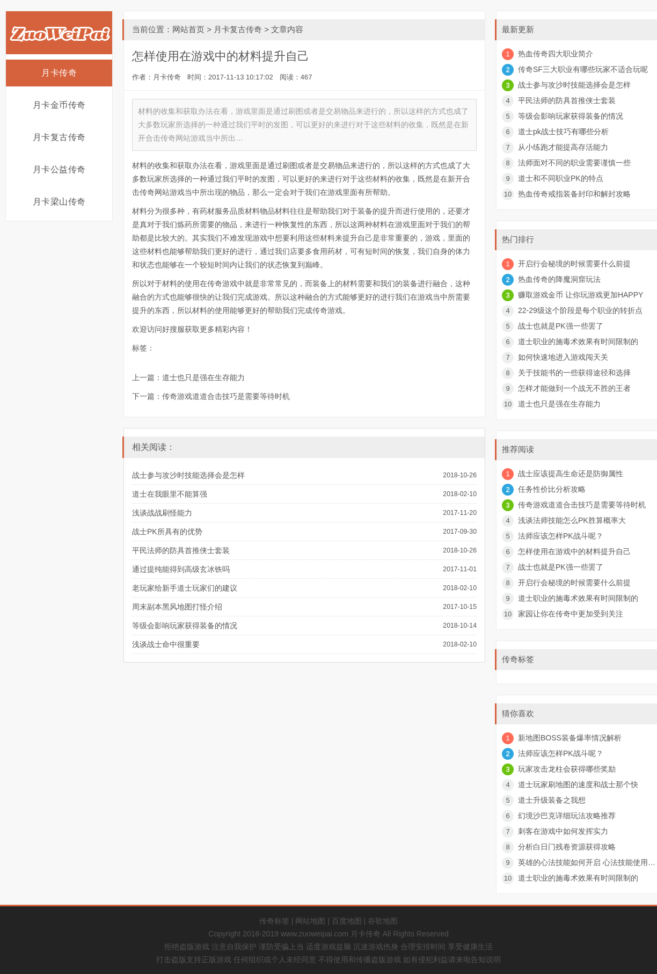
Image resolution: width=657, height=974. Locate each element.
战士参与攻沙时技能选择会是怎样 (188, 475)
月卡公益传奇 (59, 169)
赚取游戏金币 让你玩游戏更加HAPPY (580, 294)
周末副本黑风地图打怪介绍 (177, 606)
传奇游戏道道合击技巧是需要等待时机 (226, 396)
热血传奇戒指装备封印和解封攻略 (574, 194)
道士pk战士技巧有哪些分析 (563, 131)
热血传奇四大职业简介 (555, 53)
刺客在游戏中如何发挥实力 (563, 831)
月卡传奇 (59, 72)
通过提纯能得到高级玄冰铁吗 (181, 569)
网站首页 (188, 29)
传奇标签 (274, 921)
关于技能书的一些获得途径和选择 (574, 372)
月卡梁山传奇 (59, 201)
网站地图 (310, 921)
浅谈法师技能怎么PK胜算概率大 (572, 520)
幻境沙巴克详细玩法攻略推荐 (567, 815)
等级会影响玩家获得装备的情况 (184, 625)
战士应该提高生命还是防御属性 (570, 473)
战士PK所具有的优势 (167, 531)
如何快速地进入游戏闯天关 (563, 357)
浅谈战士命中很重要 (166, 644)
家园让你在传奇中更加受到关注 (570, 613)
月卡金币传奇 (59, 105)
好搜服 (173, 329)
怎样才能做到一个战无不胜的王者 (574, 388)
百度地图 (347, 921)
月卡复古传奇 (59, 137)
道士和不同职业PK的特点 (560, 178)
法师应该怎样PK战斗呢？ (560, 536)
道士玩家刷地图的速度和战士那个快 (578, 784)
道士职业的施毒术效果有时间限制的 (578, 341)
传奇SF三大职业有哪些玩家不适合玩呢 (583, 69)
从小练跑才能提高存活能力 (563, 147)
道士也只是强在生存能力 (203, 377)
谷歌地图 (383, 921)
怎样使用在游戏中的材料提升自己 (574, 551)
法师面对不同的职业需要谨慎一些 (574, 162)
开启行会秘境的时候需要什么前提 (574, 263)
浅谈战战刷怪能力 (162, 512)
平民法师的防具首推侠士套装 (181, 550)
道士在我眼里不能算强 (169, 494)
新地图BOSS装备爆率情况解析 (570, 737)
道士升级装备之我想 (552, 800)
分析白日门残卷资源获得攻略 (567, 846)
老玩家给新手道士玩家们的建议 (184, 588)
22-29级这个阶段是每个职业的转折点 (580, 310)
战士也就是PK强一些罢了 (560, 326)
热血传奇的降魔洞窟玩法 (559, 279)
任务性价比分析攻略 (552, 489)
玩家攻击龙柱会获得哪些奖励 (567, 769)
